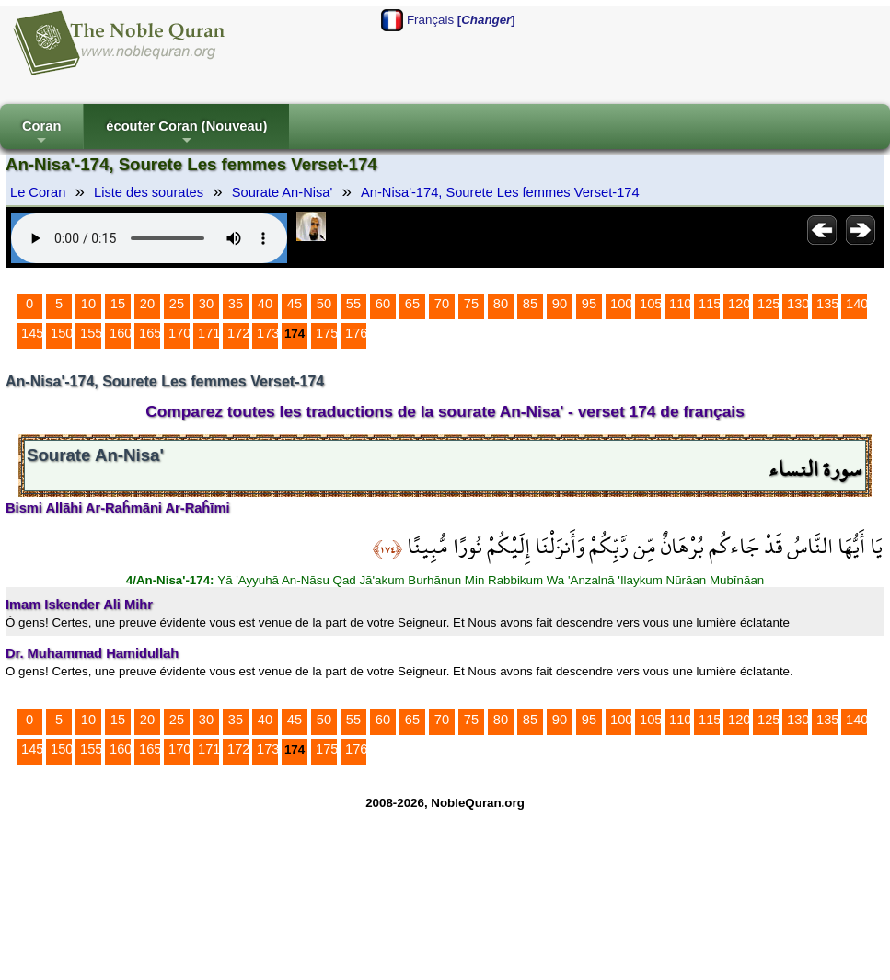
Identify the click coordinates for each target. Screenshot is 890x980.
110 (680, 303)
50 (324, 303)
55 (353, 303)
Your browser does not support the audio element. (149, 238)
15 (117, 303)
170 (179, 333)
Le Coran (37, 192)
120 (739, 303)
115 (710, 303)
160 (121, 333)
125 (768, 303)
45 (294, 303)
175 (327, 333)
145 (32, 333)
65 (412, 303)
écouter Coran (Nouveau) (186, 134)
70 (441, 303)
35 (235, 303)
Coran (41, 134)
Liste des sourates (148, 192)
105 (651, 303)
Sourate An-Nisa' (282, 192)
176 (356, 333)
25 (176, 303)
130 (798, 303)
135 (827, 303)
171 (209, 333)
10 (88, 303)
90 (559, 303)
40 (265, 303)
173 (268, 333)
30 (206, 303)
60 (383, 303)
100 (621, 303)
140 (857, 303)
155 (91, 333)
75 (471, 303)
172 (238, 333)
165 (150, 333)
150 (62, 333)
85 (530, 303)
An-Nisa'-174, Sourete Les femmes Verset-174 (500, 192)
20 (147, 303)
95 (589, 303)
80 (500, 303)
